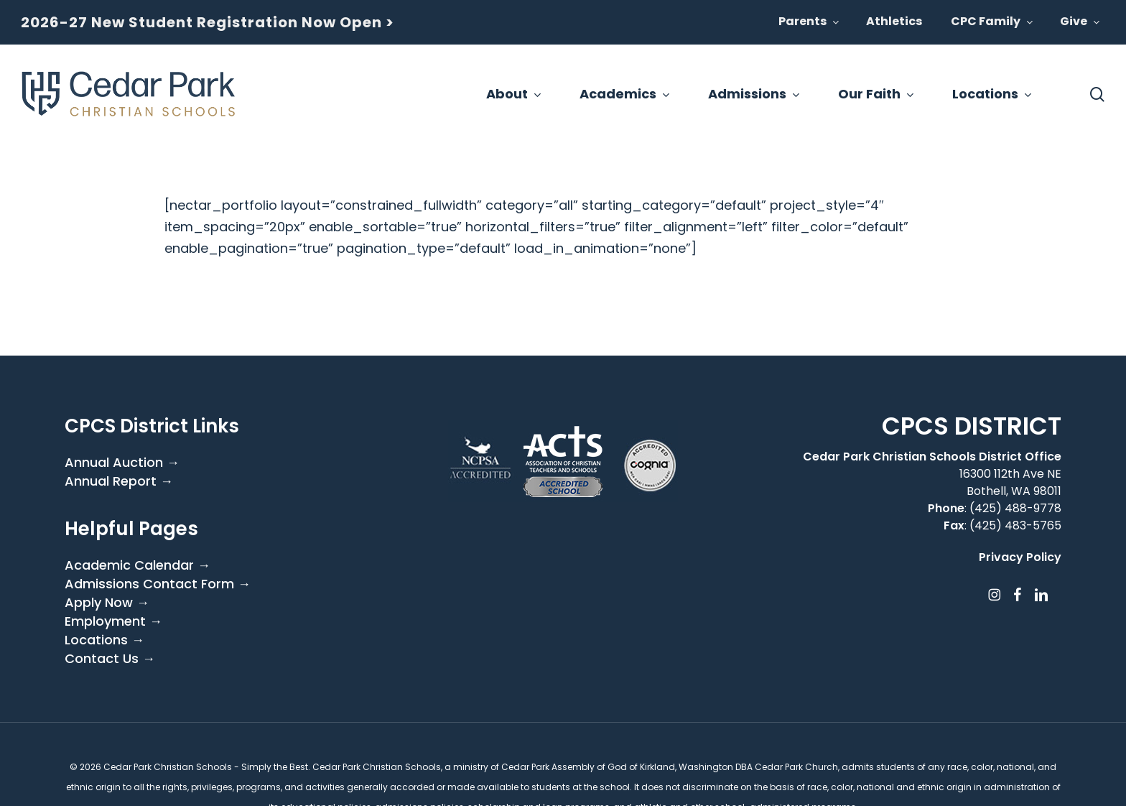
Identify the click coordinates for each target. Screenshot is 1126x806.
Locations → (104, 640)
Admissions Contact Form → (158, 584)
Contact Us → (110, 658)
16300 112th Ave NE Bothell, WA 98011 (1010, 482)
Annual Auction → (122, 462)
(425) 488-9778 (1015, 508)
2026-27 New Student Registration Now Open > (207, 22)
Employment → (113, 621)
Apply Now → (107, 602)
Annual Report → (119, 481)
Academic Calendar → (137, 565)
